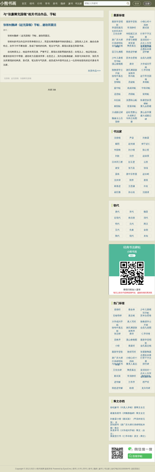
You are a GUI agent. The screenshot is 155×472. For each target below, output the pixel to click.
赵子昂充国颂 (145, 76)
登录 (137, 3)
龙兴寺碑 (146, 388)
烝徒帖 (131, 82)
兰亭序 (131, 382)
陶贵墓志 (131, 45)
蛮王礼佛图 (117, 52)
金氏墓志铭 (117, 45)
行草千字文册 (145, 33)
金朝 (146, 230)
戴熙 (117, 144)
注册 (147, 3)
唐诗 (131, 64)
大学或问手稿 (145, 64)
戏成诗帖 (131, 88)
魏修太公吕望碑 (117, 118)
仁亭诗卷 (146, 70)
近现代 (117, 217)
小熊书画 (8, 3)
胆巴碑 (146, 364)
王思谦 (131, 186)
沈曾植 (117, 138)
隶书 (55, 3)
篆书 (70, 3)
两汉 (146, 224)
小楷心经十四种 (145, 21)
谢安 (117, 168)
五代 (117, 230)
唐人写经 (131, 321)
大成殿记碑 (117, 112)
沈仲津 (117, 180)
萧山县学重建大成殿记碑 (145, 112)
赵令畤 (146, 174)
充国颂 (7, 78)
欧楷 (131, 388)
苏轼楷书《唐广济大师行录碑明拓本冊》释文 (127, 424)
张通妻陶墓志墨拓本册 (145, 46)
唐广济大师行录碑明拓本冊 (117, 40)
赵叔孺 (146, 156)
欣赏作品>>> (94, 70)
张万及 (131, 168)
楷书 (32, 3)
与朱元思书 (117, 364)
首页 (24, 3)
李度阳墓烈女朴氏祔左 (117, 27)
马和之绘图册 (131, 118)
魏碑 (63, 3)
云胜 (146, 162)
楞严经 (146, 382)
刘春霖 (146, 138)
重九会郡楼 (145, 106)
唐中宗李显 (131, 174)
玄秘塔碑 (117, 315)
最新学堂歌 (131, 21)
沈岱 (131, 156)
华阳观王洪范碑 (131, 33)
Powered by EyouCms (61, 469)
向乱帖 (117, 100)
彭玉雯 (131, 162)
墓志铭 (131, 315)
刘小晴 (131, 150)
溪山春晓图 (117, 64)
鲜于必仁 (146, 144)
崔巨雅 (117, 192)
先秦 (131, 230)
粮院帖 (117, 106)
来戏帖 (146, 82)
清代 (146, 217)
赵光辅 (131, 144)
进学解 (146, 52)
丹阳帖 (131, 94)
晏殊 (117, 174)
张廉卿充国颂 (25, 78)
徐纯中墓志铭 (117, 76)
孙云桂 (131, 192)
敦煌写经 (131, 352)
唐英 (146, 180)
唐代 (5, 30)
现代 (131, 236)
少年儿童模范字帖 (117, 58)
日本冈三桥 (117, 162)
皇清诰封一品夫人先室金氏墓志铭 (145, 40)
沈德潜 (146, 192)
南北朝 (131, 217)
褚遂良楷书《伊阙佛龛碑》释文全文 (127, 413)
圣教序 (117, 339)
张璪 (146, 168)
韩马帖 (131, 76)
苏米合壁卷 (131, 58)
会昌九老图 (145, 58)
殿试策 (146, 27)
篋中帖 (117, 88)
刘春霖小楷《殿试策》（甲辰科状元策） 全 (127, 419)
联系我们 (136, 469)
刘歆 (117, 156)
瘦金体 (131, 309)
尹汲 (131, 138)
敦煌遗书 (146, 376)
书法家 (78, 3)
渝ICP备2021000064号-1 (121, 469)
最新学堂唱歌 (117, 21)
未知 (146, 236)
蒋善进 (117, 186)
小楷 (117, 345)
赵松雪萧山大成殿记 (131, 112)
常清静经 (131, 27)
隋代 (117, 236)
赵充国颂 (15, 78)
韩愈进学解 (131, 52)
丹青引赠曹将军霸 (131, 40)
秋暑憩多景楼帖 (145, 100)
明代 (117, 224)
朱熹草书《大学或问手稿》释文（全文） (127, 430)
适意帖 (117, 94)
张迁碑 (117, 333)
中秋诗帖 (146, 88)
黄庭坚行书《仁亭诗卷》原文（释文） (128, 436)
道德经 (117, 309)
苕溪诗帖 (131, 106)
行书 (39, 3)
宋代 (131, 211)
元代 (131, 224)
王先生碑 (117, 33)
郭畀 (131, 180)
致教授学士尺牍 (117, 70)
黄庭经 (131, 345)
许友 (146, 186)
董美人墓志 (131, 364)
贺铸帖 (117, 82)
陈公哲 (146, 150)
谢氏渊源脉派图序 (131, 70)
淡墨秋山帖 (131, 100)
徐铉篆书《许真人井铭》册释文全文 (127, 407)
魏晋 (146, 211)
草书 (47, 3)
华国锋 (117, 150)
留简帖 (146, 94)
